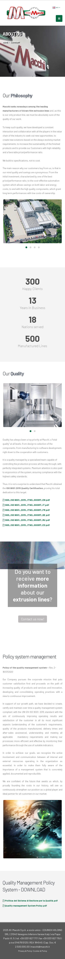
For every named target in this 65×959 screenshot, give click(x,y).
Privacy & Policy (25, 951)
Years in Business (32, 307)
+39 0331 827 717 (28, 938)
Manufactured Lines (32, 345)
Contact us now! (32, 619)
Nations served (33, 326)
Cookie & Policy (40, 951)
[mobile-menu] (59, 18)
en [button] (56, 7)
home (5, 42)
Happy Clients (32, 288)
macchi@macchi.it (40, 946)
